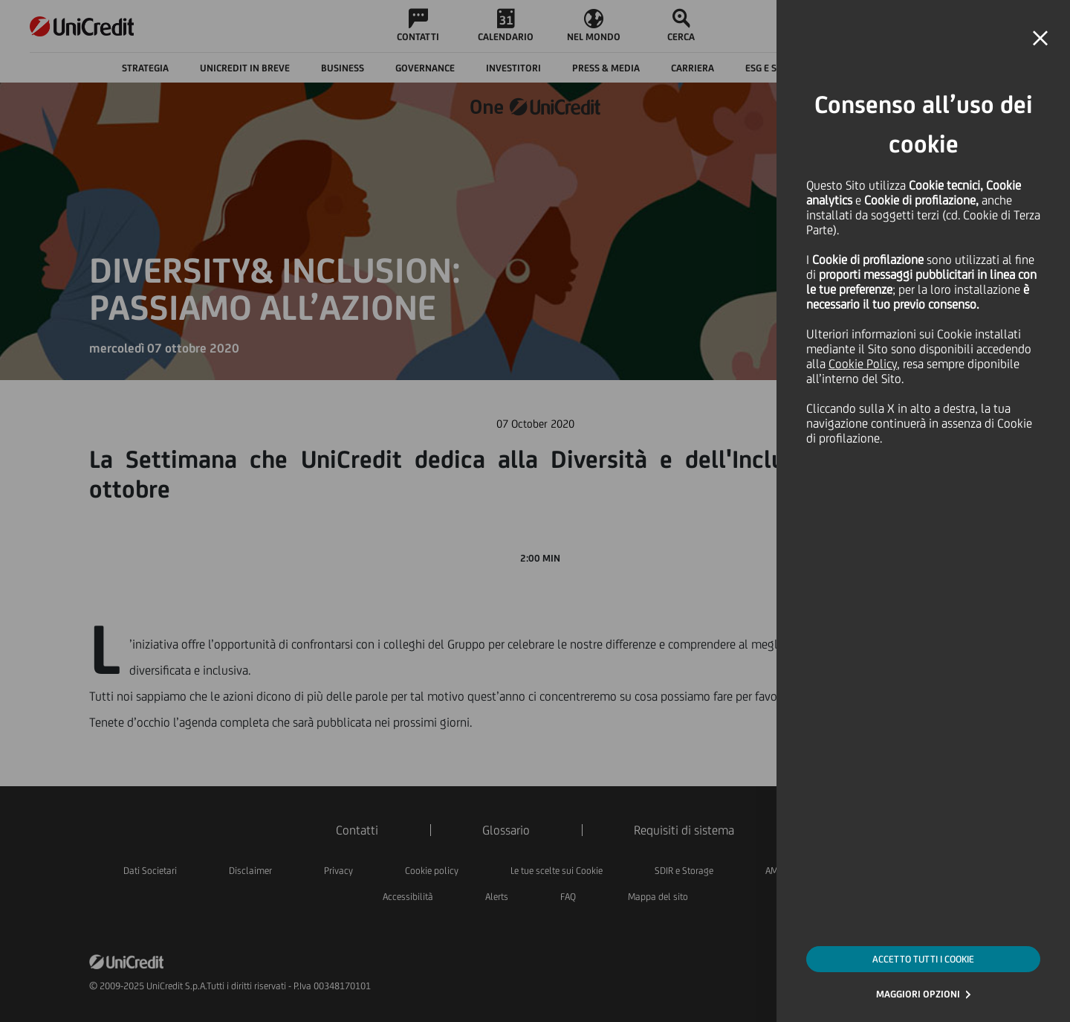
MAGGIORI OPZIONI (918, 994)
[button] (1040, 39)
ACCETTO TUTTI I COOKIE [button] (923, 959)
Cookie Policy (863, 363)
